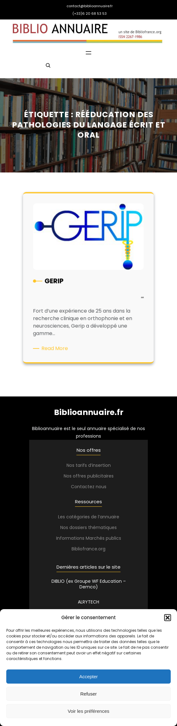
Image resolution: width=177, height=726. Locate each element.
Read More (57, 347)
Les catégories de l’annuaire (88, 517)
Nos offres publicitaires (89, 476)
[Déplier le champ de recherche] (48, 68)
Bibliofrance (84, 549)
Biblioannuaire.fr (88, 412)
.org (101, 549)
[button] (167, 617)
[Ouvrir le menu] (88, 53)
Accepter (88, 676)
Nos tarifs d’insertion (89, 465)
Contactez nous (88, 486)
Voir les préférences (89, 711)
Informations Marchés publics (88, 538)
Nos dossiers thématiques (88, 527)
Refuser (88, 693)
